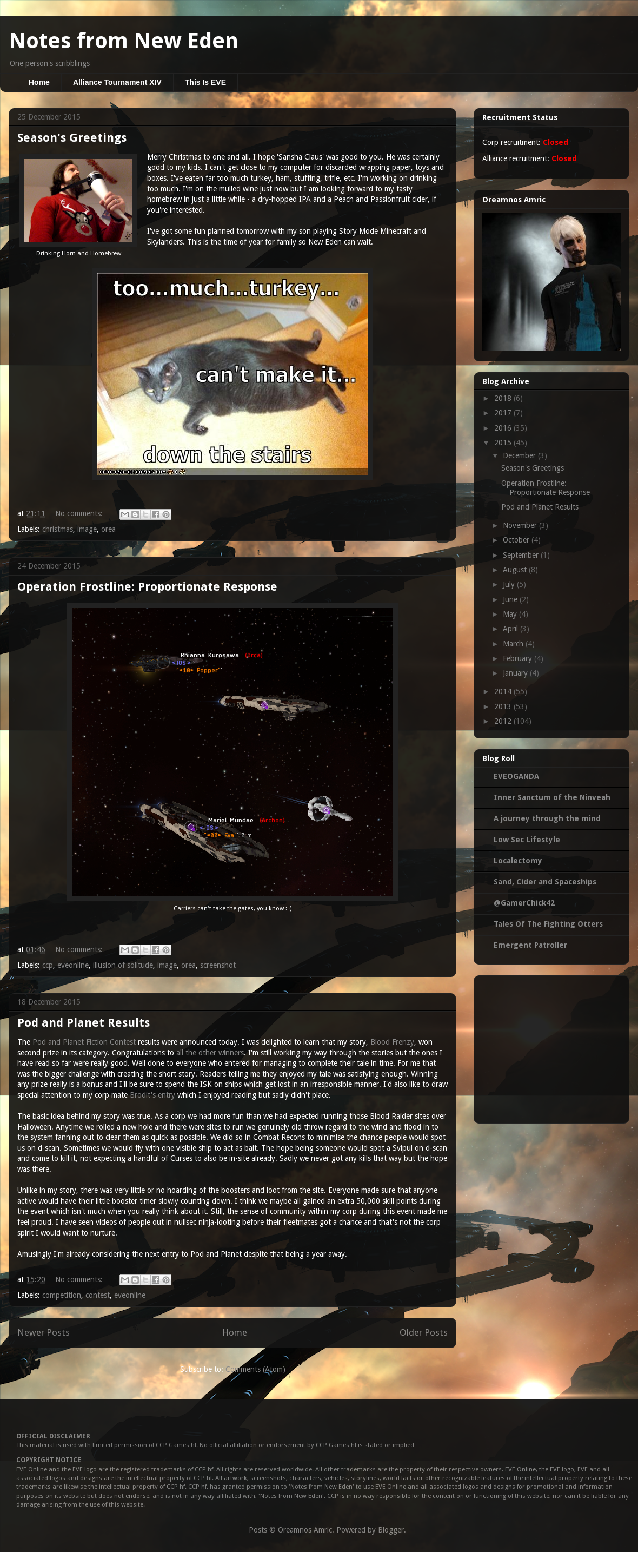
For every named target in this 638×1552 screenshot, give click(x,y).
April (511, 628)
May (511, 614)
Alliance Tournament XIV (117, 82)
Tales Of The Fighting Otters (548, 924)
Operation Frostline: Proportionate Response (147, 586)
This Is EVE (205, 82)
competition (61, 1295)
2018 (504, 398)
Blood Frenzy (392, 1042)
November (521, 525)
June (511, 599)
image (87, 529)
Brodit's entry (152, 1095)
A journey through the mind (547, 818)
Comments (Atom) (255, 1369)
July (510, 584)
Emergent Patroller (530, 945)
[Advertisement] (551, 1047)
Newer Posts (43, 1332)
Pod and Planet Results (83, 1022)
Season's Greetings (72, 137)
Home (39, 82)
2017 (504, 412)
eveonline (73, 965)
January (516, 673)
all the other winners (210, 1052)
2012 (504, 721)
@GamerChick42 (524, 903)
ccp (47, 965)
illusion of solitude (123, 965)
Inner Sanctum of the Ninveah (552, 797)
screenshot (218, 965)
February (518, 658)
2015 (504, 442)
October (517, 540)
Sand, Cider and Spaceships (545, 881)
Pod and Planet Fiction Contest (84, 1042)
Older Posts (424, 1332)
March (514, 643)
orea (108, 529)
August (516, 569)
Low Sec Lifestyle (527, 839)
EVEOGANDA (516, 776)
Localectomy (518, 860)
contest (97, 1295)
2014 (504, 691)
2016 (504, 428)
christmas (57, 529)
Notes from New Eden (123, 41)
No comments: (80, 513)
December (520, 455)
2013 (504, 706)
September (522, 555)
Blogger (391, 1529)
